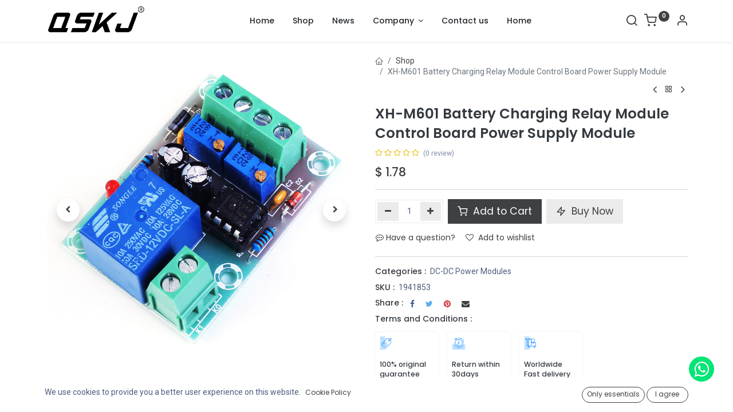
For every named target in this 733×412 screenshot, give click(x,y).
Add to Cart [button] (495, 211)
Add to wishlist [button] (500, 237)
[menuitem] (262, 21)
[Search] (631, 21)
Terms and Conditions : (423, 318)
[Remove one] (388, 211)
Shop (405, 60)
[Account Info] (682, 21)
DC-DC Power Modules (470, 271)
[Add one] (431, 211)
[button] (68, 210)
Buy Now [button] (584, 211)
